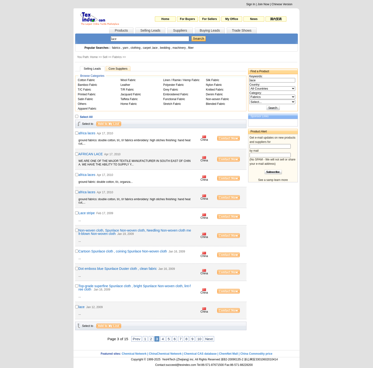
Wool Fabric (128, 80)
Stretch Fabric (172, 104)
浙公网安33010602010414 (261, 359)
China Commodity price (256, 353)
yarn (125, 47)
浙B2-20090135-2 (232, 359)
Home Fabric (129, 104)
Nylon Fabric (214, 85)
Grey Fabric (170, 89)
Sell (105, 57)
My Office (231, 19)
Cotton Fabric (86, 80)
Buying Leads (210, 30)
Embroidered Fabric (175, 94)
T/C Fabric (84, 89)
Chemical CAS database (200, 353)
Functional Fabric (174, 99)
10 (199, 339)
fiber (191, 47)
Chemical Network (134, 353)
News (253, 19)
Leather (125, 85)
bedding (165, 47)
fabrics (116, 47)
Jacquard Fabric (131, 94)
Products (121, 30)
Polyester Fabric (173, 85)
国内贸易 (276, 19)
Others (82, 104)
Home (165, 19)
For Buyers (187, 19)
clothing (135, 47)
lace (155, 47)
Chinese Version (282, 4)
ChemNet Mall (228, 353)
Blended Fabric (215, 104)
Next (209, 339)
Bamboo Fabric (87, 85)
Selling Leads (150, 30)
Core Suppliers (117, 68)
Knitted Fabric (215, 89)
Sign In (250, 4)
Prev (136, 339)
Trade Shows (241, 30)
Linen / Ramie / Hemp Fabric (181, 80)
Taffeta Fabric (129, 99)
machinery (179, 47)
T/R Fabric (127, 89)
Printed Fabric (87, 94)
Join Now (263, 4)
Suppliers (180, 30)
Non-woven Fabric (217, 99)
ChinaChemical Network (165, 353)
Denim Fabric (214, 94)
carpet (147, 47)
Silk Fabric (212, 80)
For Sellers (209, 19)
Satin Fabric (85, 99)
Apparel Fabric (87, 108)
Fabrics (117, 57)
